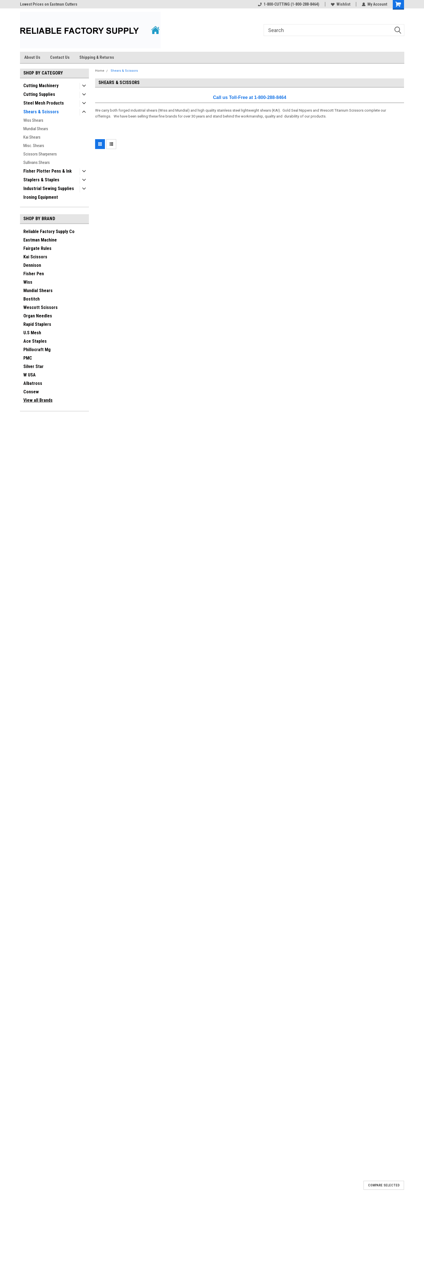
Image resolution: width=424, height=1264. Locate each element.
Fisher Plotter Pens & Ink (47, 171)
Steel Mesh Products (43, 103)
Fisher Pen (33, 273)
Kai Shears (32, 137)
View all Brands (38, 400)
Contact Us (59, 57)
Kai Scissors (35, 256)
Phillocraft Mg (37, 349)
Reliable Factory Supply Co (49, 231)
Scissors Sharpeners (40, 154)
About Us (32, 57)
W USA (29, 375)
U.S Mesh (32, 332)
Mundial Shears (35, 128)
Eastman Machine (40, 240)
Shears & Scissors (41, 111)
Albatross (32, 383)
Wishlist (340, 4)
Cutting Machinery (41, 85)
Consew (31, 391)
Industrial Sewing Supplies (48, 188)
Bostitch (31, 299)
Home (99, 71)
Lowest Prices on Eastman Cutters (48, 4)
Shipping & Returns (96, 57)
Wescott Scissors (40, 307)
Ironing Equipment (40, 197)
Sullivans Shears (36, 162)
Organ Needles (37, 316)
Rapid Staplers (37, 324)
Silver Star (33, 366)
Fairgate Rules (37, 248)
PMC (27, 358)
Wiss (27, 282)
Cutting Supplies (39, 94)
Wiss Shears (33, 120)
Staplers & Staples (41, 179)
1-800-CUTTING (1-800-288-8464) (288, 4)
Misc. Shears (33, 145)
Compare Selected (384, 1185)
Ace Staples (35, 341)
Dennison (32, 265)
